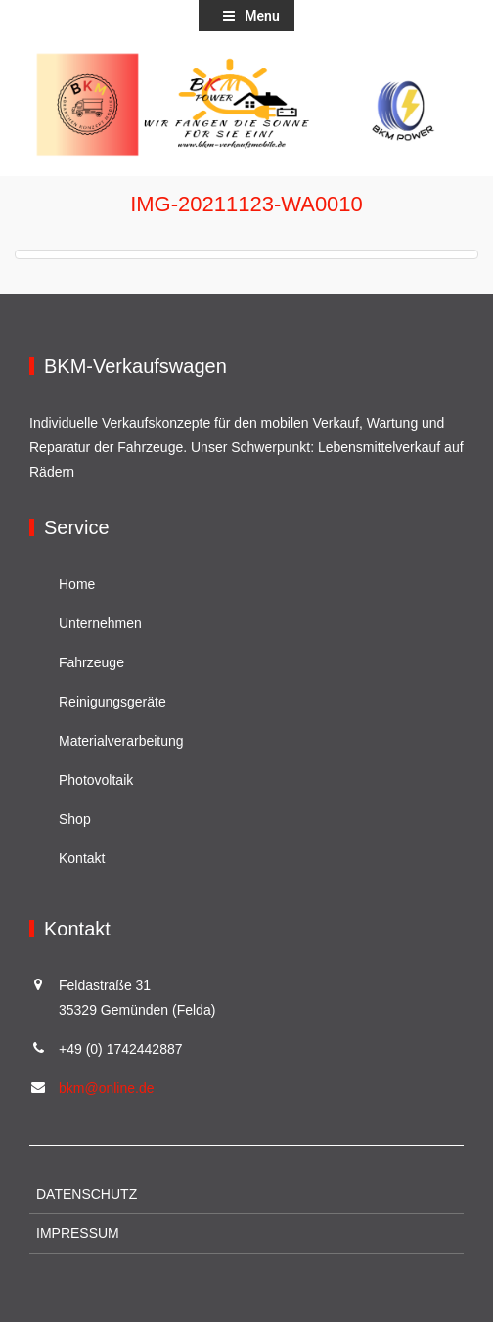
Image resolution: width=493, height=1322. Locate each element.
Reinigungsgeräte (112, 701)
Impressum (77, 1233)
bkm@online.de (107, 1088)
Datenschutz (86, 1194)
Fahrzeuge (91, 662)
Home (77, 584)
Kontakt (82, 858)
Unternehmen (100, 623)
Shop (75, 819)
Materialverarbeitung (121, 741)
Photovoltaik (96, 780)
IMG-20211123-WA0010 (246, 204)
